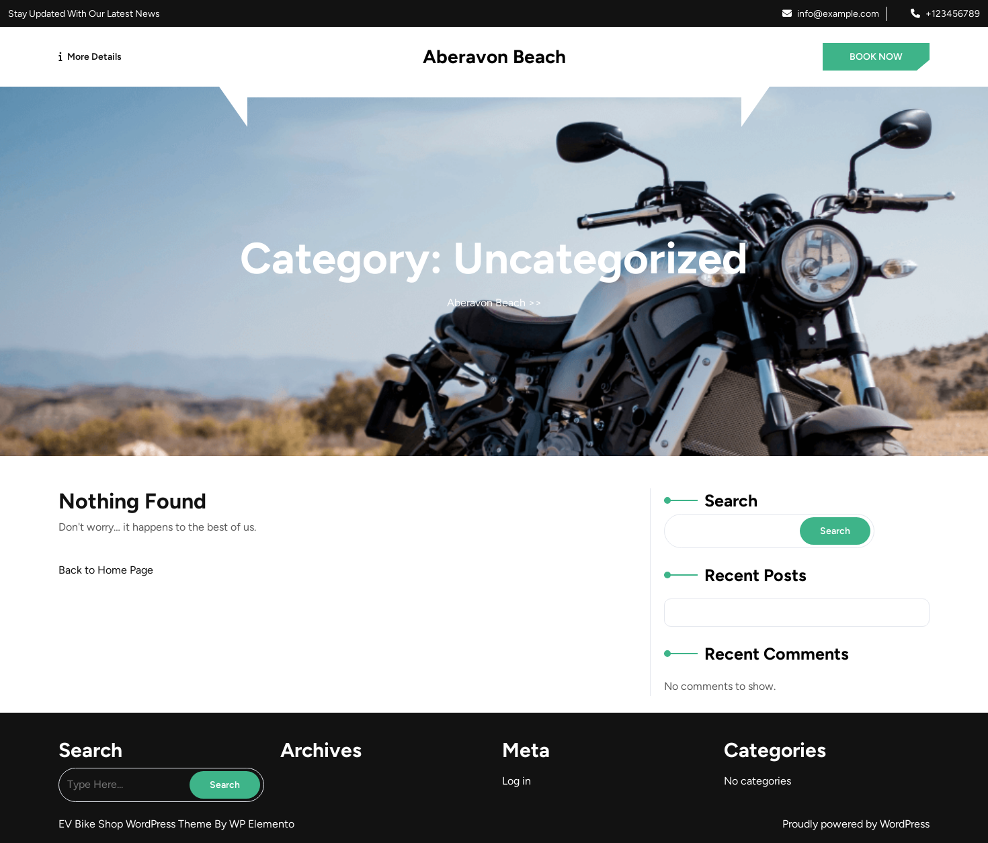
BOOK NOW (876, 56)
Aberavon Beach (494, 56)
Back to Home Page (105, 570)
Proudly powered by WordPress (856, 823)
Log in (516, 780)
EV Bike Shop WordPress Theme (136, 823)
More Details (94, 56)
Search (730, 500)
